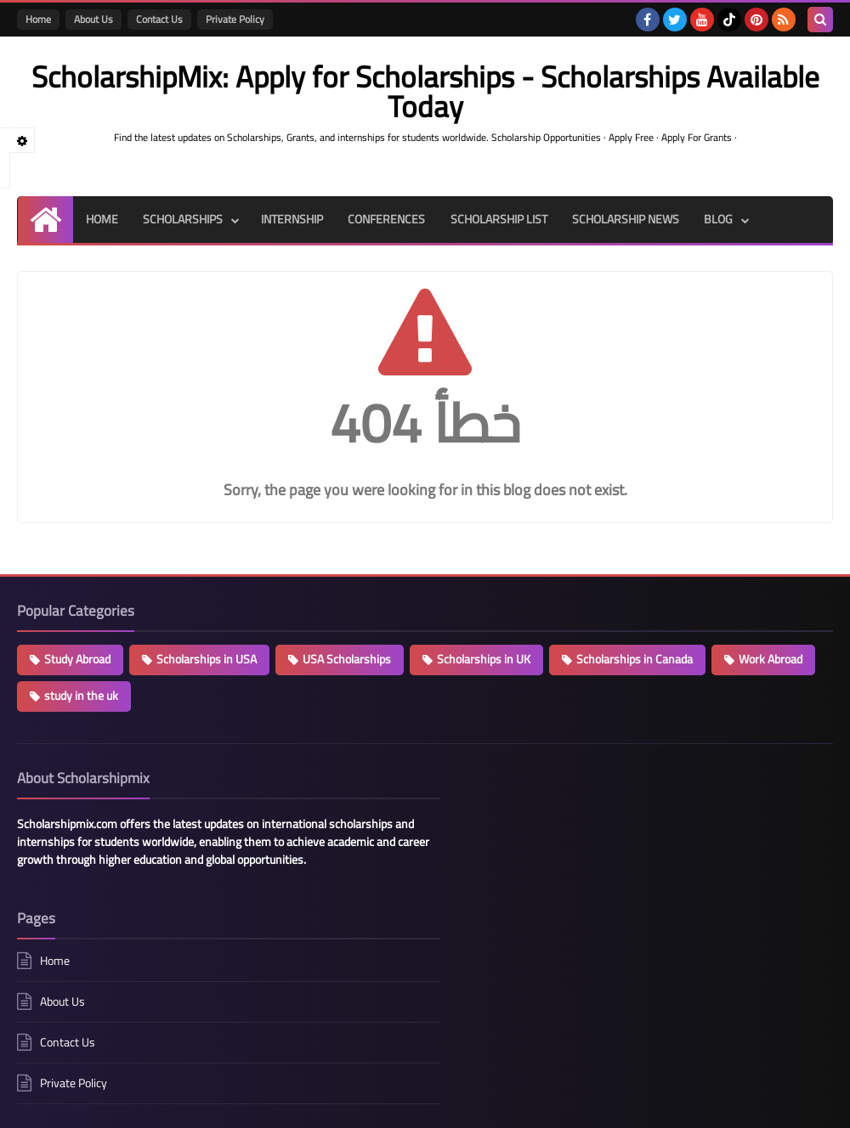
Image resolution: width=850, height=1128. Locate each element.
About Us (93, 19)
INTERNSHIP (292, 219)
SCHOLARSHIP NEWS (627, 219)
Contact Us (159, 19)
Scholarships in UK (483, 659)
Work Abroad (770, 659)
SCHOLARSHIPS (183, 219)
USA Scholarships (347, 659)
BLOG (720, 219)
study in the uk (81, 696)
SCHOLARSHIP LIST (499, 219)
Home (38, 19)
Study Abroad (77, 659)
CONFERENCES (387, 219)
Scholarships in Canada (634, 659)
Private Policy (235, 19)
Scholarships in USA (206, 659)
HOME (101, 219)
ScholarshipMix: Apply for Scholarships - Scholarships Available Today (356, 1105)
